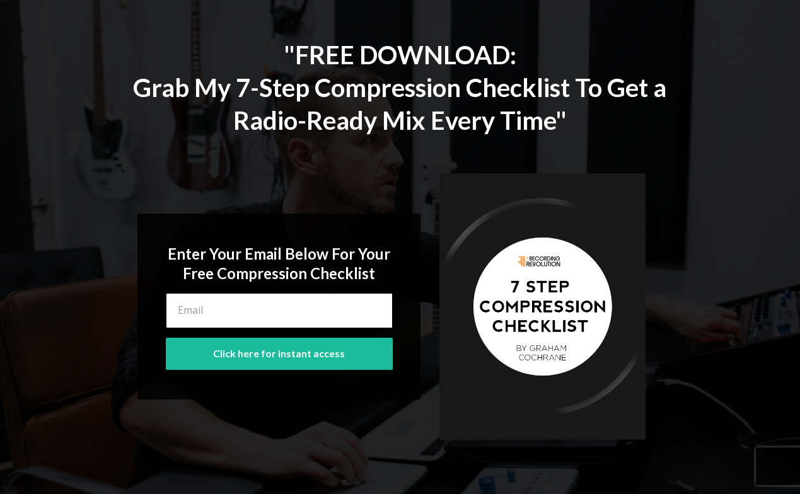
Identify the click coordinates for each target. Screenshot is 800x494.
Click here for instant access (279, 353)
